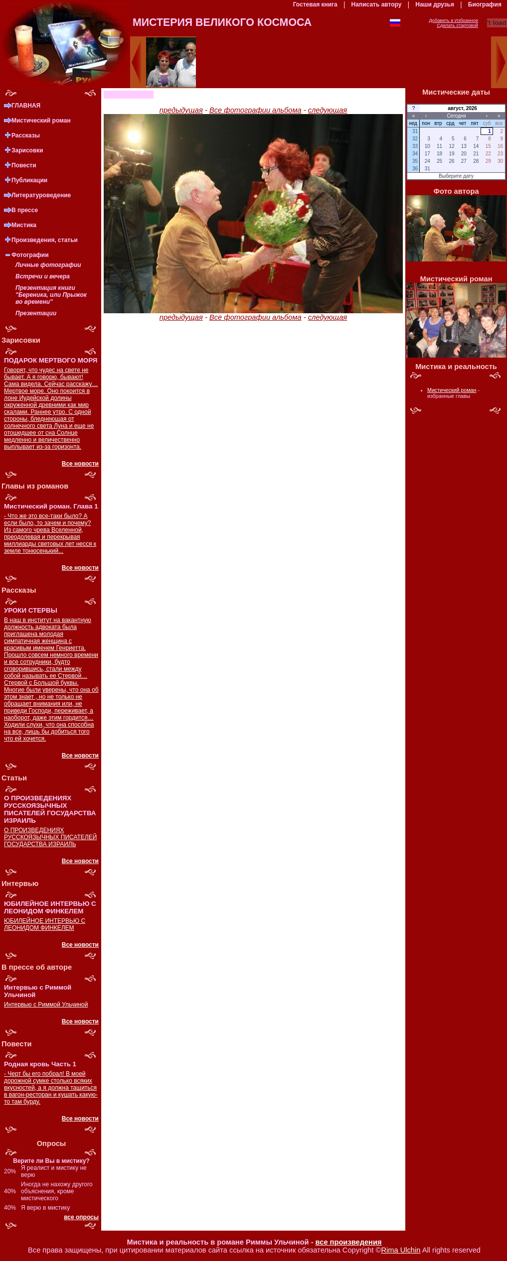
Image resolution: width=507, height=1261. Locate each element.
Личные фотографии (48, 264)
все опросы (81, 1217)
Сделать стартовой (457, 25)
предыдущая (181, 110)
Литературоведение (41, 195)
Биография (485, 4)
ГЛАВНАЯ (25, 105)
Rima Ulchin (400, 1250)
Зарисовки (27, 150)
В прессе (24, 210)
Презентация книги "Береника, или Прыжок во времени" (51, 294)
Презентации (35, 313)
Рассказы (25, 135)
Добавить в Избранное (453, 20)
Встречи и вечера (42, 276)
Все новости (80, 463)
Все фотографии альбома (255, 110)
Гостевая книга (315, 4)
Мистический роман (41, 120)
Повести (23, 165)
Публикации (29, 180)
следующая (327, 110)
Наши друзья (434, 4)
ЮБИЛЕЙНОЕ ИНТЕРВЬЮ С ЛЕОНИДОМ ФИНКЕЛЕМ (44, 924)
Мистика (23, 225)
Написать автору (376, 4)
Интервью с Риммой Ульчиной (46, 1004)
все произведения (349, 1242)
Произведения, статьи (44, 240)
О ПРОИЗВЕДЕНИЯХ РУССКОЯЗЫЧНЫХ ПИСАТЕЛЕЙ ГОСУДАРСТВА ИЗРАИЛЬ (50, 837)
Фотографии (30, 255)
